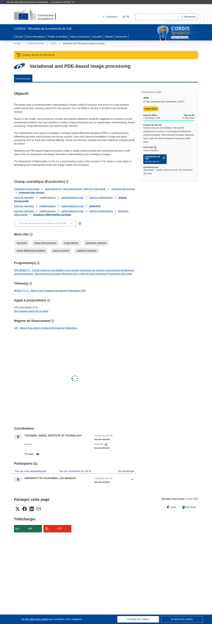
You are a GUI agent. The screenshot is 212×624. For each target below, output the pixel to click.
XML (30, 528)
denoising (22, 243)
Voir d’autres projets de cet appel (31, 311)
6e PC (53, 43)
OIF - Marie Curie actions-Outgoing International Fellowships (45, 328)
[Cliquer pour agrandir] (132, 479)
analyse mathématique (101, 197)
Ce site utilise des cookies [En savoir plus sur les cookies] (35, 619)
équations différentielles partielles (52, 214)
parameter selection (96, 243)
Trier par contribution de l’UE (74, 471)
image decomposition (45, 243)
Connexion (109, 16)
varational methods (86, 250)
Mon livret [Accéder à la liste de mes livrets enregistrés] (189, 507)
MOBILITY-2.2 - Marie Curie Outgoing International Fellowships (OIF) (50, 290)
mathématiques (47, 197)
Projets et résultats (57, 36)
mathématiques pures (72, 197)
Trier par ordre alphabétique (29, 471)
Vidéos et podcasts (80, 36)
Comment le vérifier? (62, 2)
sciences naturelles (24, 197)
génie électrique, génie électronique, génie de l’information (75, 189)
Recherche (121, 36)
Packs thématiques (35, 36)
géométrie (94, 206)
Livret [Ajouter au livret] (171, 506)
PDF (59, 528)
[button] (125, 17)
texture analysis (61, 250)
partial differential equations (31, 250)
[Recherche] (188, 17)
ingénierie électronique (123, 189)
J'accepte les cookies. (138, 619)
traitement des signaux (31, 192)
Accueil (19, 36)
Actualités (97, 36)
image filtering (71, 243)
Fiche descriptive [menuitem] (23, 78)
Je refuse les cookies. (182, 619)
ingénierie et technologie (26, 189)
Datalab (109, 36)
